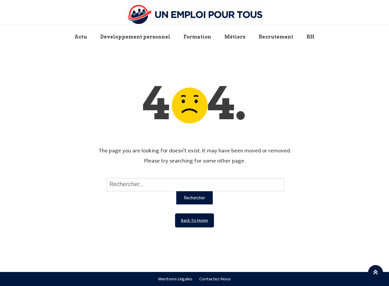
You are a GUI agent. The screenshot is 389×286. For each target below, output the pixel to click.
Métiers (234, 37)
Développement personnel (135, 37)
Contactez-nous (215, 279)
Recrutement (276, 37)
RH (310, 37)
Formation (197, 37)
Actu (81, 37)
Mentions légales (175, 279)
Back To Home (194, 220)
